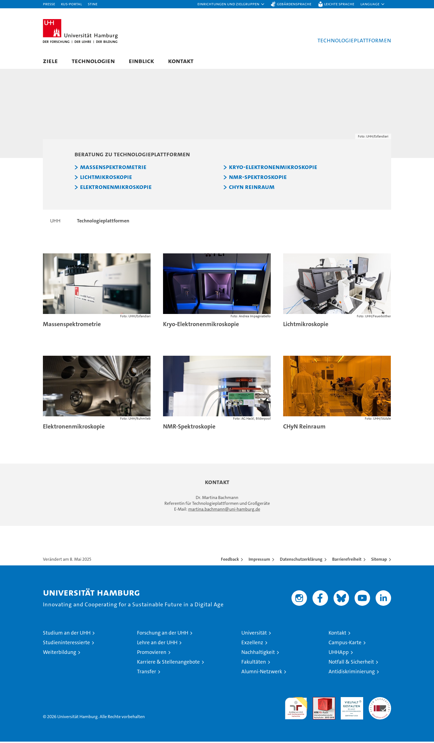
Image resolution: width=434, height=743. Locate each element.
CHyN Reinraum (252, 188)
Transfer (146, 672)
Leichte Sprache (339, 4)
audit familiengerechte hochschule (296, 707)
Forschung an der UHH (162, 634)
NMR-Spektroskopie (258, 178)
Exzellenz (252, 643)
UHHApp (339, 653)
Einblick (141, 60)
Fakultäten (253, 663)
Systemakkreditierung (380, 701)
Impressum (259, 560)
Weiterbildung (59, 653)
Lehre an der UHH (157, 643)
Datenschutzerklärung (301, 560)
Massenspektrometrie (113, 168)
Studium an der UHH (67, 634)
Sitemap (379, 560)
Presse (49, 4)
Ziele (50, 60)
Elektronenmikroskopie (116, 188)
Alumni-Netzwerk (261, 672)
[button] (231, 4)
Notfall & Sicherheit (351, 663)
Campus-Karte (345, 643)
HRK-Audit (350, 701)
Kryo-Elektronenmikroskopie (273, 168)
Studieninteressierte (66, 643)
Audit (318, 701)
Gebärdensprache (294, 4)
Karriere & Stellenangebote (168, 663)
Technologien (93, 60)
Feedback (230, 560)
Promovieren (151, 653)
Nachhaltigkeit (258, 653)
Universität (254, 634)
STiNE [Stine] (92, 4)
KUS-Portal (71, 4)
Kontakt (180, 60)
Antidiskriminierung (352, 672)
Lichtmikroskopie (106, 178)
